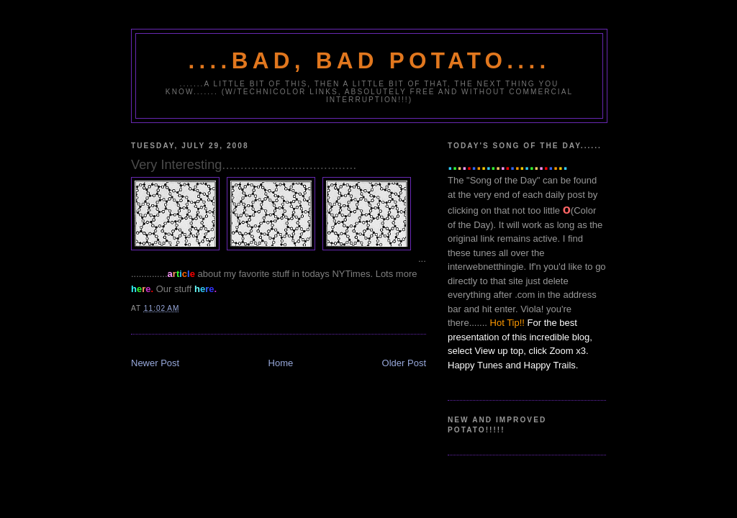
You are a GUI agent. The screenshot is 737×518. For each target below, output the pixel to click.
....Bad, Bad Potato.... (370, 60)
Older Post (404, 363)
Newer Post (155, 363)
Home (281, 363)
